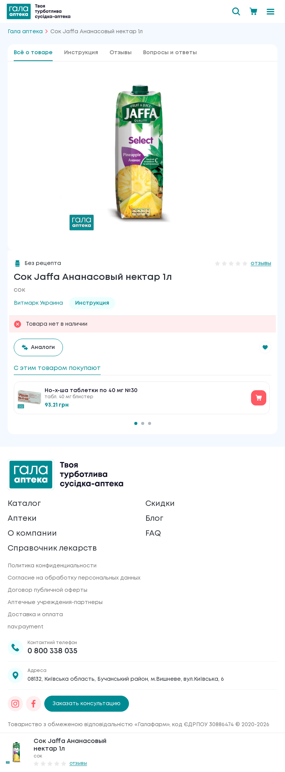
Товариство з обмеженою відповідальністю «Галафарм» (88, 724)
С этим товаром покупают (57, 368)
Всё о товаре (33, 52)
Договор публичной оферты (47, 590)
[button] (265, 347)
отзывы (261, 263)
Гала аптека (25, 31)
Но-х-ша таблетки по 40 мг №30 (91, 390)
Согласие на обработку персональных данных (74, 578)
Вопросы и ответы (170, 52)
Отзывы (120, 52)
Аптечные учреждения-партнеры (55, 602)
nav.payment (25, 627)
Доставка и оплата (35, 614)
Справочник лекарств (52, 548)
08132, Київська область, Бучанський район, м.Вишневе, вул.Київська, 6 (125, 679)
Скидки (160, 503)
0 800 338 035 (52, 651)
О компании (32, 533)
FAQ (153, 533)
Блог (154, 518)
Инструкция (81, 52)
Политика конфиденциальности (52, 566)
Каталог (24, 503)
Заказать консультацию (87, 703)
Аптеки (22, 518)
